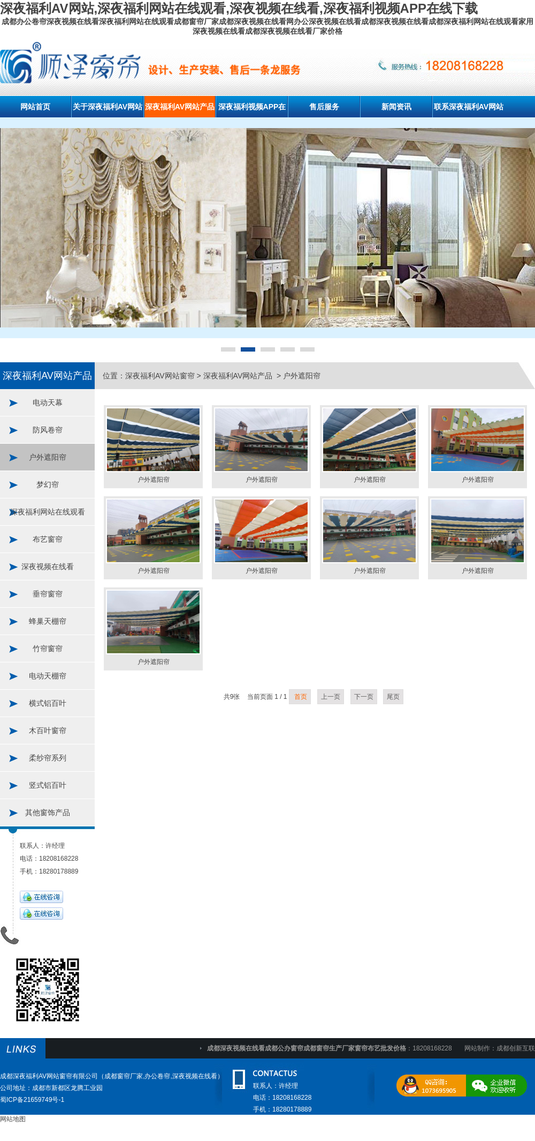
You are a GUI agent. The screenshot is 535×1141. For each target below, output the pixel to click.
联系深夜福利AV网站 (468, 106)
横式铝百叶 (47, 703)
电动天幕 (48, 402)
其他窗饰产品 (47, 812)
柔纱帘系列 (47, 758)
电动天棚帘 (47, 676)
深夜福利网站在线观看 (47, 512)
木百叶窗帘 (47, 730)
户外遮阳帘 (47, 457)
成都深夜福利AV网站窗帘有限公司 (49, 1076)
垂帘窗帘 (48, 594)
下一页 (363, 696)
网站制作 (477, 1048)
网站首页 (35, 106)
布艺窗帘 (48, 539)
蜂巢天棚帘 (47, 621)
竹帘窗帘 (48, 648)
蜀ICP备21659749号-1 (32, 1099)
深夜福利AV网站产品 (180, 106)
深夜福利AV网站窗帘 (160, 375)
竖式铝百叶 (47, 785)
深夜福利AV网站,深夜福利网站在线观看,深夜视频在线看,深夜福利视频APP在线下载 (239, 8)
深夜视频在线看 (47, 566)
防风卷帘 (48, 430)
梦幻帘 (47, 484)
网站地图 (13, 1119)
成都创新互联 (515, 1048)
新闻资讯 (396, 106)
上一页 (330, 696)
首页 (300, 696)
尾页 (393, 696)
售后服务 (324, 106)
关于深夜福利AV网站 (107, 106)
